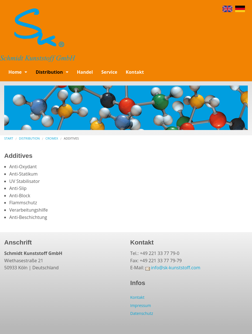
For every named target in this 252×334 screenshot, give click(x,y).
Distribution (49, 72)
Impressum (140, 305)
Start (8, 138)
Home (15, 72)
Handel (85, 72)
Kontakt (135, 72)
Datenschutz (141, 313)
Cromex (51, 138)
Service (109, 72)
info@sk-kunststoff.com (175, 267)
